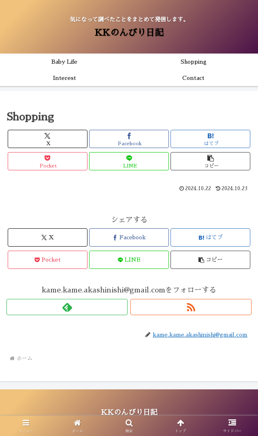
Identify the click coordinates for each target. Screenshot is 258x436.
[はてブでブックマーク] (210, 139)
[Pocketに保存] (47, 161)
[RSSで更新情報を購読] (191, 307)
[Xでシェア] (47, 139)
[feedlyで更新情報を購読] (67, 307)
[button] (210, 161)
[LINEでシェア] (129, 161)
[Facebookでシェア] (129, 139)
